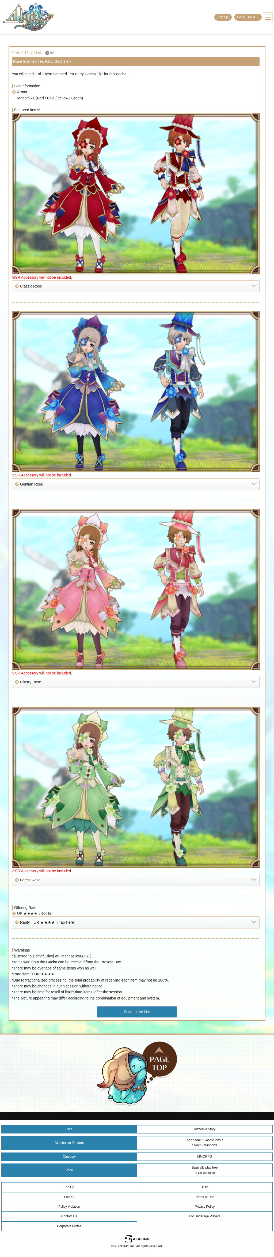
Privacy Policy (205, 1206)
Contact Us (69, 1216)
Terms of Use (204, 1197)
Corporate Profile (69, 1226)
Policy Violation (69, 1206)
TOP (204, 1187)
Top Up (223, 17)
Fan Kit (69, 1197)
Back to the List (137, 1012)
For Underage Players (204, 1216)
